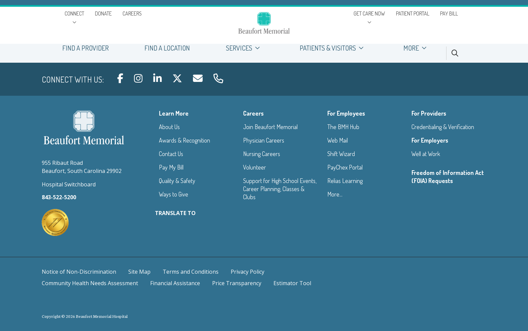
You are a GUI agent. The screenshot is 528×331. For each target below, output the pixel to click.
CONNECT (74, 13)
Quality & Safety (177, 180)
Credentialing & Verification (442, 126)
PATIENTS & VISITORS (334, 48)
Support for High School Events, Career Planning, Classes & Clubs (280, 189)
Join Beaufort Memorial (270, 126)
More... (334, 194)
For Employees (346, 113)
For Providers (428, 113)
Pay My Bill (171, 167)
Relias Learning (345, 180)
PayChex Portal (345, 167)
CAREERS (132, 13)
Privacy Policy (247, 271)
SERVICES (245, 48)
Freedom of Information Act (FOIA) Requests (447, 176)
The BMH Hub (343, 126)
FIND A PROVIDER (85, 48)
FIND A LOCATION (167, 48)
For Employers (429, 140)
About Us (169, 126)
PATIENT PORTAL (412, 13)
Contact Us (171, 153)
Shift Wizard (341, 153)
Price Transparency (236, 283)
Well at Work (425, 153)
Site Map (139, 271)
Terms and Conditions (191, 271)
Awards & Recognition (184, 140)
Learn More (174, 113)
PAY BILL (449, 13)
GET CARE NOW (369, 13)
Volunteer (254, 167)
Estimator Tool (292, 283)
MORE (417, 48)
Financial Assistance (175, 283)
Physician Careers (263, 140)
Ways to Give (173, 194)
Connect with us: (73, 79)
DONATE (103, 13)
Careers (253, 113)
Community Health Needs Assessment (90, 283)
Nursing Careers (261, 153)
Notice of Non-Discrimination (79, 271)
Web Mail (337, 140)
